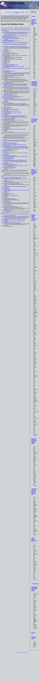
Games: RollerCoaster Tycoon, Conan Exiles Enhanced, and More (13, 75)
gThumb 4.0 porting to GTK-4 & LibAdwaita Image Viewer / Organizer (13, 116)
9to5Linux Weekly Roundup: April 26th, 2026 (34, 540)
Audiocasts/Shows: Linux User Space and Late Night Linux (12, 77)
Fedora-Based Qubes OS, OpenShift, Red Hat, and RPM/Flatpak (13, 66)
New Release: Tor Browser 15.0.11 (33, 637)
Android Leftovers (5, 114)
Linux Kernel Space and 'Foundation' (8, 158)
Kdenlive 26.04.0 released (6, 123)
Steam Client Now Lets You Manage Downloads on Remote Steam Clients (34, 22)
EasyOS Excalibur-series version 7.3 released (9, 142)
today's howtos (4, 62)
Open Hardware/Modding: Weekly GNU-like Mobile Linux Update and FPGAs (15, 156)
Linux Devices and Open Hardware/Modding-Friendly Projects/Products (14, 144)
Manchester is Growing (6, 82)
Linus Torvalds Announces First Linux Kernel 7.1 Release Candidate (13, 32)
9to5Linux (33, 16)
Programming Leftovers (6, 127)
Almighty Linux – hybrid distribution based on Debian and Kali (12, 183)
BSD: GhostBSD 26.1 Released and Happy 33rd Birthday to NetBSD (13, 219)
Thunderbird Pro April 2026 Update (8, 98)
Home (17, 652)
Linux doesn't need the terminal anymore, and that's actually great (13, 137)
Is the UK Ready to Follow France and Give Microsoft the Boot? (12, 84)
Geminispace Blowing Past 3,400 (7, 167)
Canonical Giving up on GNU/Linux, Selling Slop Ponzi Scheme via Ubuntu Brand (16, 29)
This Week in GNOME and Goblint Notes (9, 40)
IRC (23, 652)
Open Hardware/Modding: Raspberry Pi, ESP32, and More (12, 57)
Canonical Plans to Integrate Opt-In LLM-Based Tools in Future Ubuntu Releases (34, 83)
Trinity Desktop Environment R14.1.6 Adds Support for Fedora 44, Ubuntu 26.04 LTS (34, 491)
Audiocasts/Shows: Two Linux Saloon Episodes (10, 195)
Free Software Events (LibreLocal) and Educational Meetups (12, 59)
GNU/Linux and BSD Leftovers (7, 107)
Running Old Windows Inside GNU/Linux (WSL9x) (10, 38)
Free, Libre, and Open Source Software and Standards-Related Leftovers (14, 186)
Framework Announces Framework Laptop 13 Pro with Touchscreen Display (15, 42)
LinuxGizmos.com (34, 583)
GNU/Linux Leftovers (5, 51)
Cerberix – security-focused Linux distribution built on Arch (12, 207)
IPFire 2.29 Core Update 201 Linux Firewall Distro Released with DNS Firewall (34, 172)
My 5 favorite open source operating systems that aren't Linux (12, 96)
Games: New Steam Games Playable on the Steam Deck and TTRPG (14, 129)
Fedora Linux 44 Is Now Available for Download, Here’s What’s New (34, 120)
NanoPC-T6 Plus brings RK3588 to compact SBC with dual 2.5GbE (34, 588)
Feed (16, 12)
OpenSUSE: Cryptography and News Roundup (10, 64)
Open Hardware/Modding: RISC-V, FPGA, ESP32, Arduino (12, 112)
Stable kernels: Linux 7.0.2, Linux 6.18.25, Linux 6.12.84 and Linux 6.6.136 (14, 125)
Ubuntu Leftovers (4, 191)
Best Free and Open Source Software (8, 119)
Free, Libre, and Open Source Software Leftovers (10, 53)
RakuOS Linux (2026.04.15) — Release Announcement (11, 222)
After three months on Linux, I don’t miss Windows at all (11, 178)
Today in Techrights (5, 101)
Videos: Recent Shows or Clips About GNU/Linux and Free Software (13, 220)
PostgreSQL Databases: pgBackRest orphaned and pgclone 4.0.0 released (14, 55)
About (20, 652)
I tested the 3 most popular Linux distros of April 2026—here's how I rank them (15, 202)
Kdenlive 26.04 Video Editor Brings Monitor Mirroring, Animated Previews (34, 441)
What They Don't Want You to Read (8, 199)
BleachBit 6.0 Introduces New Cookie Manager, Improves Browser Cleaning (15, 146)
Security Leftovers (5, 50)
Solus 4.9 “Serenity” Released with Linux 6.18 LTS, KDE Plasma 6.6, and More (15, 216)
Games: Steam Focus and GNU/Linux (8, 193)
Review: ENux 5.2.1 (5, 151)
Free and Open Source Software (7, 94)
